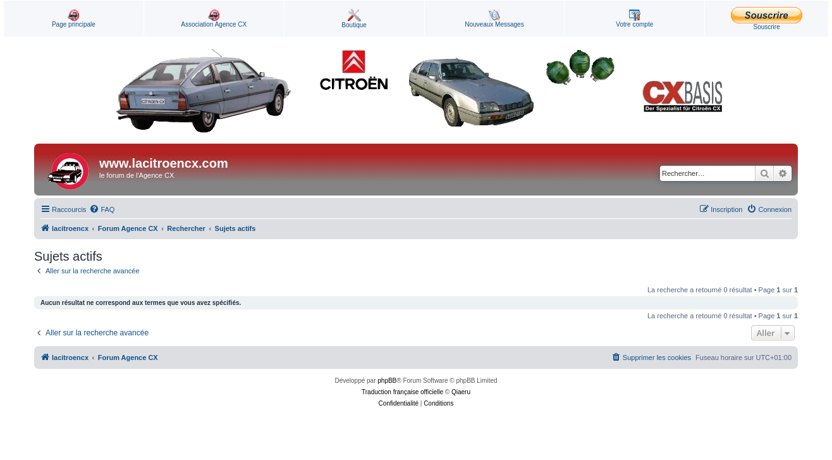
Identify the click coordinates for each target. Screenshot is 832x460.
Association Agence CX (214, 18)
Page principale (73, 18)
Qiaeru (460, 392)
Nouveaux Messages (494, 18)
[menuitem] (101, 209)
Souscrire (766, 18)
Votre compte (634, 18)
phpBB (386, 380)
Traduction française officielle (402, 392)
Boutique (353, 18)
